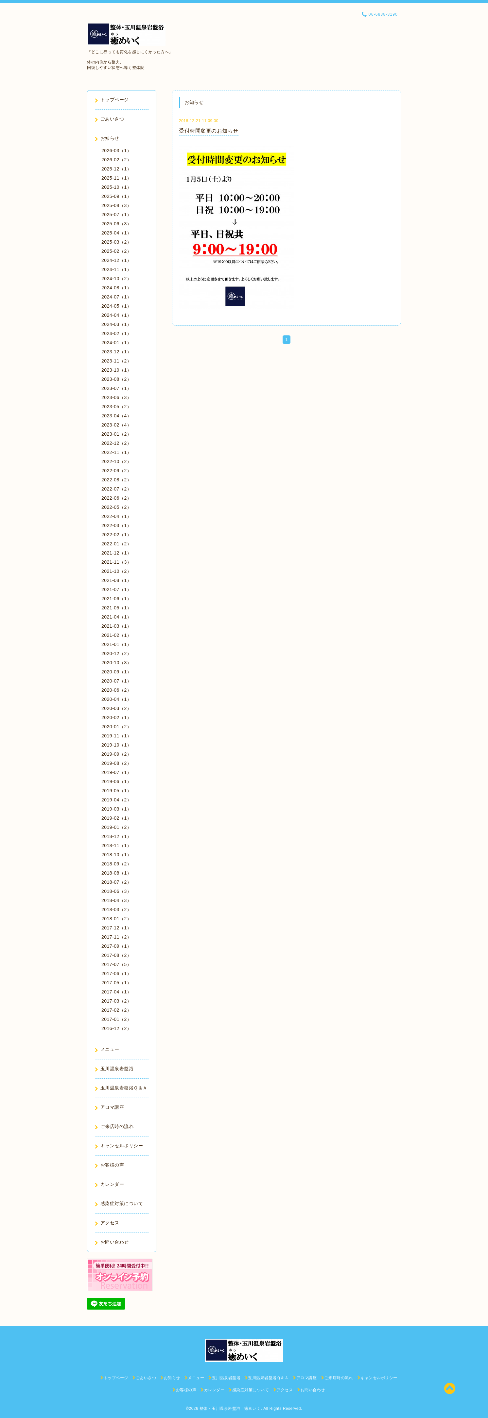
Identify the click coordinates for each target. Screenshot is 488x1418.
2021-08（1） (116, 580)
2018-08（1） (116, 873)
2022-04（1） (116, 516)
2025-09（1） (116, 196)
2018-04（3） (116, 900)
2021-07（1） (116, 589)
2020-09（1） (116, 671)
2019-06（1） (116, 781)
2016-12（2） (116, 1028)
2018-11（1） (116, 845)
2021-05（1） (116, 607)
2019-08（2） (116, 763)
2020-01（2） (116, 726)
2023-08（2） (116, 379)
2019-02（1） (116, 818)
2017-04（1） (116, 991)
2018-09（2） (116, 863)
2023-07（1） (116, 388)
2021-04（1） (116, 617)
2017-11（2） (116, 937)
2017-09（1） (116, 946)
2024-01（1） (116, 342)
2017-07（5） (116, 964)
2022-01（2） (116, 543)
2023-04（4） (116, 415)
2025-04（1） (116, 232)
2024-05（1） (116, 306)
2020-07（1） (116, 681)
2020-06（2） (116, 690)
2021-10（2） (116, 571)
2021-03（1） (116, 626)
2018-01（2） (116, 918)
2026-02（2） (116, 159)
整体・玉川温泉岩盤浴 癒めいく (230, 1408)
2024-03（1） (116, 324)
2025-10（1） (116, 187)
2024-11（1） (116, 269)
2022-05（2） (116, 507)
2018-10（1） (116, 854)
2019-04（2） (116, 799)
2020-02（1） (116, 717)
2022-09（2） (116, 470)
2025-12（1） (116, 168)
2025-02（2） (116, 251)
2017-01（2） (116, 1019)
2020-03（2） (116, 708)
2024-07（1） (116, 296)
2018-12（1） (116, 836)
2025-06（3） (116, 223)
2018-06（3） (116, 891)
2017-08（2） (116, 955)
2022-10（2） (116, 461)
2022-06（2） (116, 498)
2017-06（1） (116, 973)
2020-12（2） (116, 653)
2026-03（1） (116, 150)
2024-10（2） (116, 278)
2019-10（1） (116, 745)
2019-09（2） (116, 754)
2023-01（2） (116, 434)
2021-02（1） (116, 635)
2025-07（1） (116, 214)
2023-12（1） (116, 351)
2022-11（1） (116, 452)
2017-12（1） (116, 927)
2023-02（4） (116, 424)
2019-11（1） (116, 735)
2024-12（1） (116, 260)
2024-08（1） (116, 287)
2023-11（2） (116, 360)
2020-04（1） (116, 699)
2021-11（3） (116, 562)
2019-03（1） (116, 809)
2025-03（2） (116, 242)
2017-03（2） (116, 1001)
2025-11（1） (116, 178)
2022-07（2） (116, 488)
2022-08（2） (116, 479)
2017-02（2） (116, 1010)
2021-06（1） (116, 598)
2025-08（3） (116, 205)
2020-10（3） (116, 662)
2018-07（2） (116, 882)
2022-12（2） (116, 443)
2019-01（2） (116, 827)
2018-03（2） (116, 909)
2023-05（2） (116, 406)
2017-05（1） (116, 982)
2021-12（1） (116, 553)
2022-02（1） (116, 534)
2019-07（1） (116, 772)
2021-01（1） (116, 644)
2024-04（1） (116, 315)
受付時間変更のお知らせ (208, 131)
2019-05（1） (116, 790)
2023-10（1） (116, 370)
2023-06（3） (116, 397)
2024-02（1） (116, 333)
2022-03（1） (116, 525)
